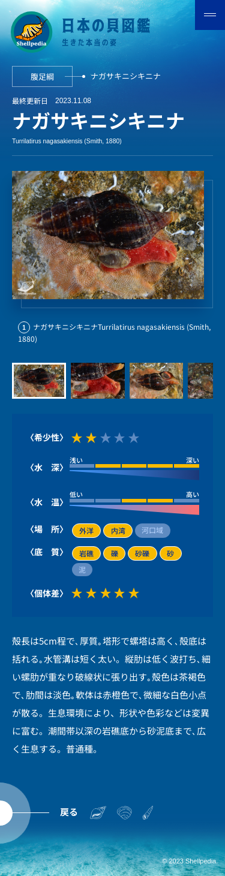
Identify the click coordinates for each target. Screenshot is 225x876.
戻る (69, 811)
